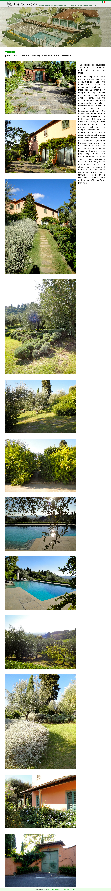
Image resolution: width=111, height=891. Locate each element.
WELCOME (49, 5)
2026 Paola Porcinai (54, 889)
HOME (41, 5)
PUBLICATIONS (76, 5)
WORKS (67, 5)
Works (10, 52)
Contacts (66, 889)
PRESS (85, 5)
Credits (72, 889)
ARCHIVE (92, 5)
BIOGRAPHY (58, 5)
